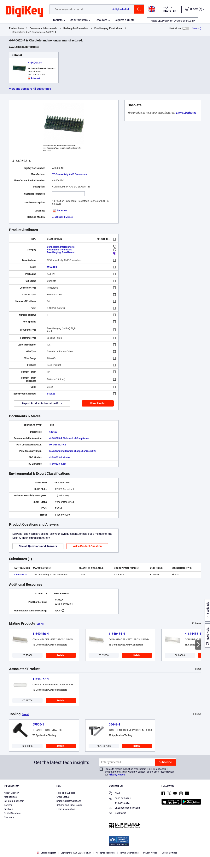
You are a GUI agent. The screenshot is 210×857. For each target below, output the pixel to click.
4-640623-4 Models (62, 217)
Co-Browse (117, 813)
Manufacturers (79, 19)
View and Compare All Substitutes (30, 88)
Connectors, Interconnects (43, 28)
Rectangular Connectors (75, 28)
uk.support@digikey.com (125, 808)
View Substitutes (186, 112)
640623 (51, 393)
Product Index (16, 28)
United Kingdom (46, 853)
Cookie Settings (169, 853)
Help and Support (65, 793)
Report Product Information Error (42, 403)
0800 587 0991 (120, 799)
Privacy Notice (117, 774)
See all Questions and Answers (38, 546)
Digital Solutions (12, 813)
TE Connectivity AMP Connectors (69, 174)
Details (60, 655)
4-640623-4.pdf (57, 463)
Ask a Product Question (87, 546)
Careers (8, 805)
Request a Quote (124, 19)
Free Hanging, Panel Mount (108, 28)
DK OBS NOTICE (57, 444)
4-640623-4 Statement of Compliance (69, 438)
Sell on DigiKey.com (14, 801)
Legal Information (65, 809)
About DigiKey (11, 793)
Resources (101, 19)
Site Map (8, 809)
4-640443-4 (35, 62)
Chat (114, 793)
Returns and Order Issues (69, 805)
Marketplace (10, 797)
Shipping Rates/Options (68, 801)
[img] (24, 11)
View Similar (98, 403)
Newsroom (9, 817)
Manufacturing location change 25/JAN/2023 (72, 451)
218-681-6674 (119, 803)
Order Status (62, 797)
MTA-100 (52, 267)
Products (56, 19)
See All (40, 623)
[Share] (196, 28)
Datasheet (59, 210)
